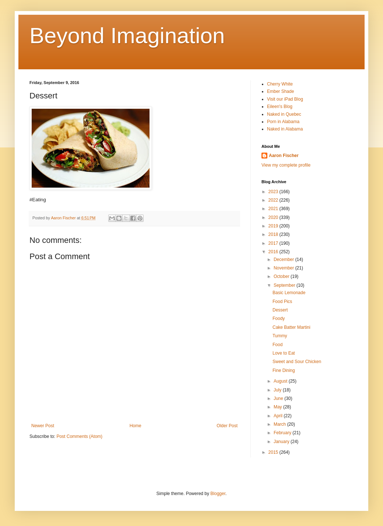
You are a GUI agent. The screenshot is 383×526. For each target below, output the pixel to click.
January (282, 441)
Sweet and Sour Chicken (297, 361)
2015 (274, 452)
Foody (279, 318)
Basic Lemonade (289, 292)
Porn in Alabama (283, 121)
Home (135, 425)
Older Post (227, 425)
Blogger (217, 493)
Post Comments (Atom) (79, 436)
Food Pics (282, 301)
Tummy (280, 335)
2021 (274, 208)
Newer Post (42, 425)
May (278, 407)
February (283, 432)
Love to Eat (284, 353)
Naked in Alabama (285, 129)
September (285, 285)
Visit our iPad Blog (285, 99)
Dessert (280, 310)
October (282, 276)
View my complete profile (285, 165)
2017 (274, 243)
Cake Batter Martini (291, 327)
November (284, 268)
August (281, 381)
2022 (274, 200)
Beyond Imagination (127, 35)
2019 (274, 226)
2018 (274, 234)
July (278, 390)
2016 (274, 251)
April (279, 415)
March (280, 424)
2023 (274, 191)
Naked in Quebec (284, 114)
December (284, 259)
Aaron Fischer (284, 155)
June (279, 398)
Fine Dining (284, 370)
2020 (274, 217)
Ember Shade (280, 91)
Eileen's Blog (279, 106)
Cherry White (280, 84)
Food (277, 344)
